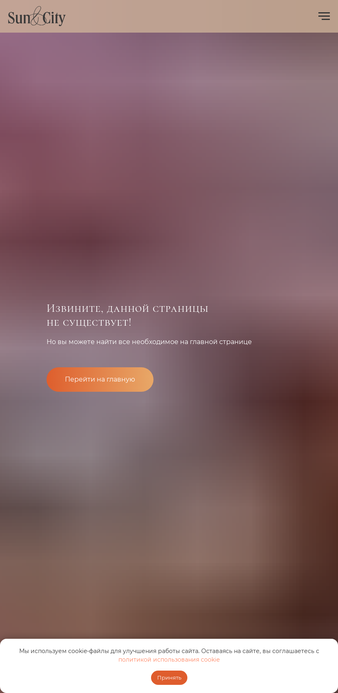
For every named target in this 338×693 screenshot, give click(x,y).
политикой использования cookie (169, 659)
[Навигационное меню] (324, 16)
